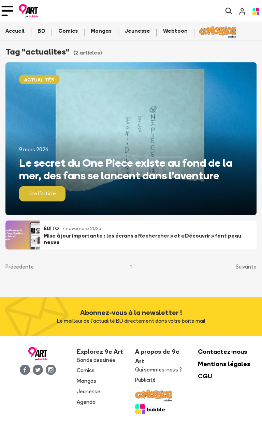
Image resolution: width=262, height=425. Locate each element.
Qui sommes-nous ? (158, 369)
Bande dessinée (96, 360)
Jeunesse (88, 391)
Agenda (86, 402)
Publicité (145, 380)
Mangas (86, 381)
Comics (85, 370)
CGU (205, 376)
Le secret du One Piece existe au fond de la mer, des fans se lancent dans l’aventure (125, 169)
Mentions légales (224, 364)
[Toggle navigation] (7, 11)
